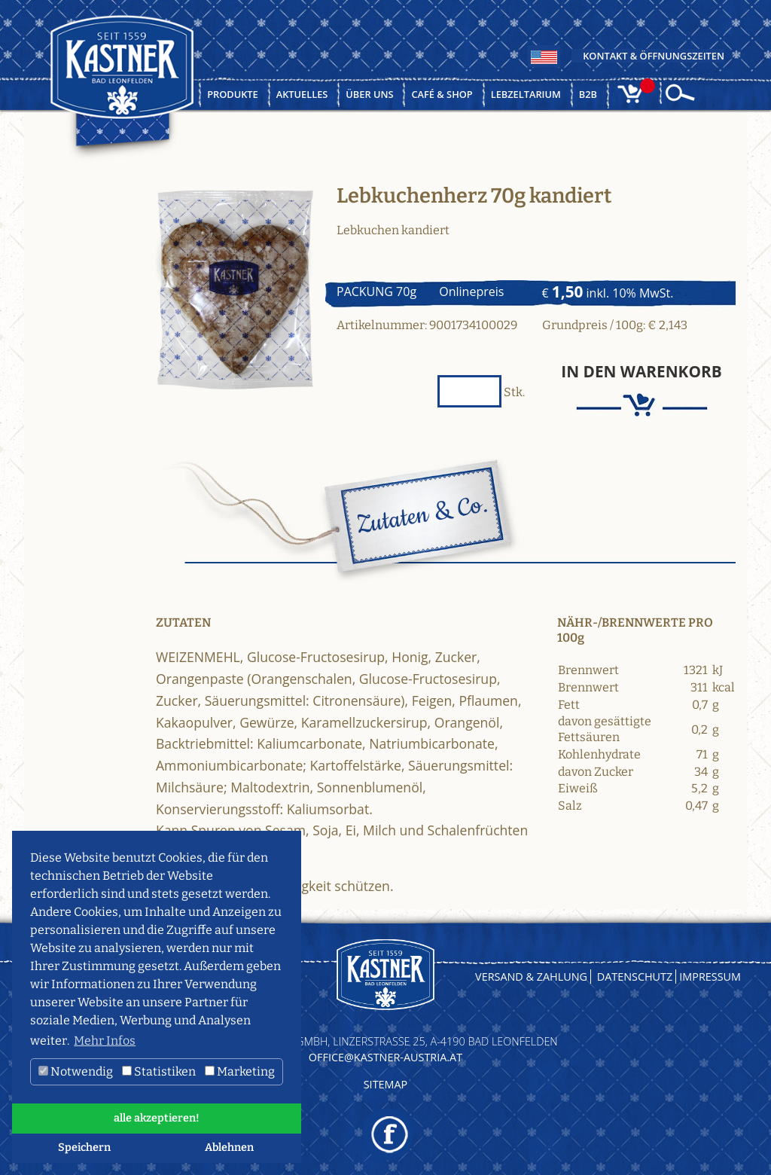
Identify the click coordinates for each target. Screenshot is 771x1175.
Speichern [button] (84, 1147)
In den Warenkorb (641, 372)
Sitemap (386, 1084)
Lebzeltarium (526, 94)
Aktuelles (302, 94)
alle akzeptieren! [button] (157, 1118)
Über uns (369, 94)
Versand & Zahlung (531, 976)
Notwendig (75, 1071)
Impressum (710, 976)
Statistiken (159, 1071)
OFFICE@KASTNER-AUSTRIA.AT (385, 1057)
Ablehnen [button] (229, 1147)
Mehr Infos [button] (105, 1040)
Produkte (232, 94)
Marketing (240, 1071)
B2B (588, 94)
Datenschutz (635, 976)
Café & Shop (441, 94)
